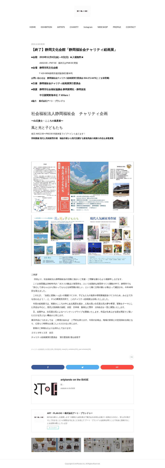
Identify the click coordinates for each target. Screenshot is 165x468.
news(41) (65, 349)
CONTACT (131, 27)
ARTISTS (61, 27)
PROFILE (117, 27)
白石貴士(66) (49, 349)
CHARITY (74, 27)
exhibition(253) (73, 349)
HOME (33, 27)
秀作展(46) (57, 349)
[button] (33, 27)
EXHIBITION (46, 27)
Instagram (88, 27)
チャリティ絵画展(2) (37, 349)
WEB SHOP (103, 27)
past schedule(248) (85, 349)
